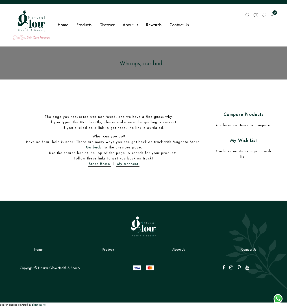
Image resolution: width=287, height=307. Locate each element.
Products (108, 249)
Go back (93, 147)
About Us (178, 249)
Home (38, 249)
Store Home (99, 164)
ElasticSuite (39, 304)
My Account (127, 164)
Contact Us (248, 249)
